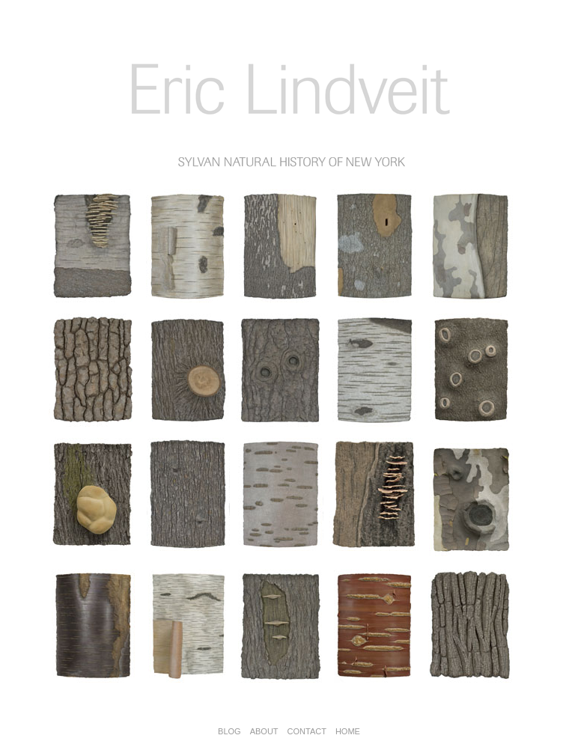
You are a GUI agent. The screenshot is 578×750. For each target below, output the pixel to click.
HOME (347, 731)
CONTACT (307, 731)
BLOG (229, 731)
